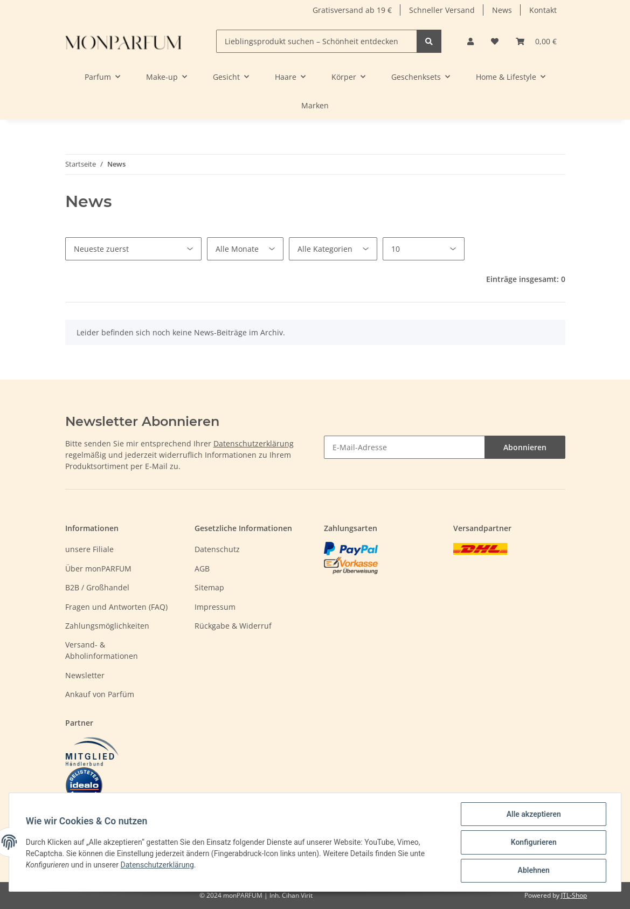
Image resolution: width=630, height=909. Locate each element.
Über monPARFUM (98, 568)
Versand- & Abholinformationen (101, 650)
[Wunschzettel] (494, 41)
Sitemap (209, 587)
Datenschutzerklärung (253, 443)
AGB (202, 568)
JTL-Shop (574, 895)
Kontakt (543, 10)
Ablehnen (533, 870)
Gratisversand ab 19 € (352, 10)
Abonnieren (524, 447)
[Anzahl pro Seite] (424, 248)
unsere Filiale (89, 549)
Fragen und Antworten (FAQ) (116, 607)
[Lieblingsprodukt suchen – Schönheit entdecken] (316, 41)
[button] (470, 41)
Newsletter (85, 675)
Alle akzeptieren (533, 814)
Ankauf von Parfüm (99, 694)
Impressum (215, 607)
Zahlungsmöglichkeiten (107, 626)
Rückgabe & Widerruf (233, 626)
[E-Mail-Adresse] (404, 447)
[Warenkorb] (536, 41)
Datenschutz (217, 549)
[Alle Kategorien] (333, 248)
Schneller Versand (442, 10)
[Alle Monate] (245, 248)
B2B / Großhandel (97, 587)
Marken (315, 105)
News (502, 10)
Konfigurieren (533, 842)
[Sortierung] (133, 248)
